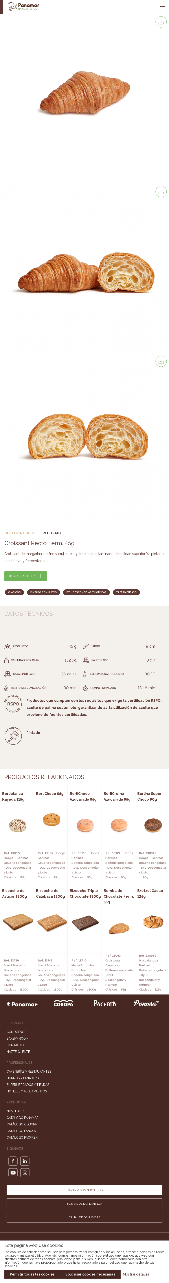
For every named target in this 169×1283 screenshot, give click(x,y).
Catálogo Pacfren (22, 1137)
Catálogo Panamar (23, 1117)
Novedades (16, 1111)
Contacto (15, 1045)
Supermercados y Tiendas (28, 1084)
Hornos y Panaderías (24, 1078)
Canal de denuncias (84, 1217)
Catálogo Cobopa (22, 1124)
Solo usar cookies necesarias (90, 1274)
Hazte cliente (18, 1051)
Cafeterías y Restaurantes (29, 1071)
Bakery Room (17, 1038)
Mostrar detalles (136, 1274)
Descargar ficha (22, 576)
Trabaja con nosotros (84, 1190)
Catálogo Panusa (21, 1131)
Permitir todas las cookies (32, 1274)
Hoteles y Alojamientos (27, 1091)
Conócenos (16, 1032)
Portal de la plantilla (84, 1203)
